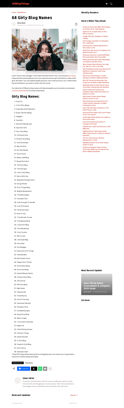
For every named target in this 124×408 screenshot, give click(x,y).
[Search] (110, 4)
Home (14, 12)
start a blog (71, 76)
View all (72, 395)
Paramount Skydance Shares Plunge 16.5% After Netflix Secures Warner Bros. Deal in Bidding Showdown (96, 149)
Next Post (72, 403)
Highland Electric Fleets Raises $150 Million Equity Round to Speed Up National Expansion (96, 133)
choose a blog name (19, 91)
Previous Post (17, 403)
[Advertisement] (96, 211)
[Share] (75, 24)
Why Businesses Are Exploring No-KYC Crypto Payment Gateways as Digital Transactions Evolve (95, 103)
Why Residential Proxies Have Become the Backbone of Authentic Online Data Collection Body (96, 71)
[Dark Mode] (106, 4)
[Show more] (50, 369)
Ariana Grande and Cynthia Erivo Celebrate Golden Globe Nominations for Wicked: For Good (96, 92)
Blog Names (22, 12)
